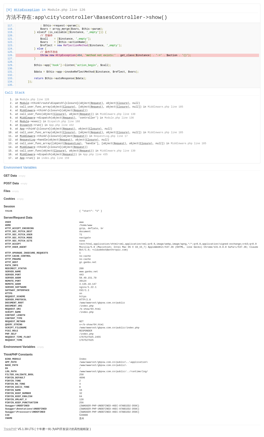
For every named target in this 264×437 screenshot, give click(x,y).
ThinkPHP (10, 429)
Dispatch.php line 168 (63, 121)
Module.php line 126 (66, 10)
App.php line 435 (95, 154)
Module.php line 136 (119, 117)
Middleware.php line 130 (117, 114)
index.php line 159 (55, 158)
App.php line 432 (61, 125)
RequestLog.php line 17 (111, 136)
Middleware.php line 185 (165, 106)
